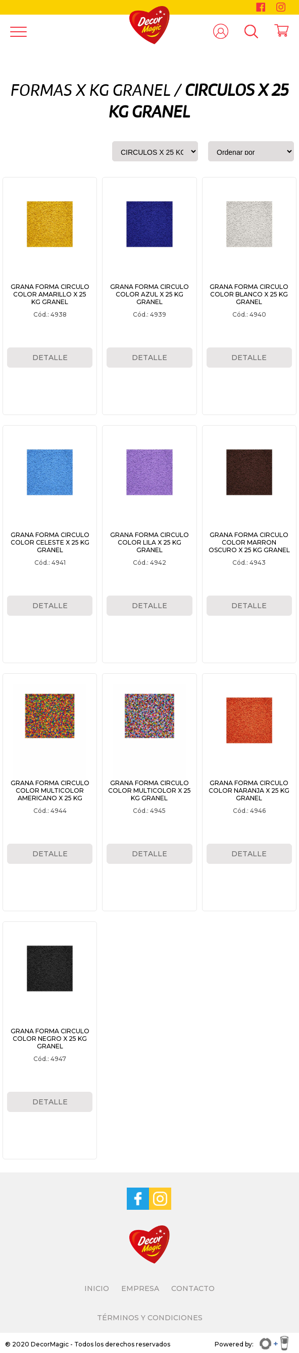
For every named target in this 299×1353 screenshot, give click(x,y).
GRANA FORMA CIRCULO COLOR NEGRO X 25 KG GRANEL (50, 1038)
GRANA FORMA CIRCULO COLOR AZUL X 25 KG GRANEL (149, 294)
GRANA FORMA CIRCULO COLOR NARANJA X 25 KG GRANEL (249, 790)
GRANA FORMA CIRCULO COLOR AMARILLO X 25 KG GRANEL (50, 294)
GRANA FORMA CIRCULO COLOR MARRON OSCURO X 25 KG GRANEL (249, 542)
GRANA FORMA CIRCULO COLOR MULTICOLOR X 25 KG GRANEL (149, 790)
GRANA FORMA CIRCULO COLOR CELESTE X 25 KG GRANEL (50, 542)
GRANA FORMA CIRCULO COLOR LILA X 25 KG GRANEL (149, 542)
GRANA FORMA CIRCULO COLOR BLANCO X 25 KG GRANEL (249, 294)
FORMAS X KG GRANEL (91, 91)
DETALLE (50, 357)
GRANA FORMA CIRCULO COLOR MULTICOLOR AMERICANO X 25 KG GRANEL (50, 794)
